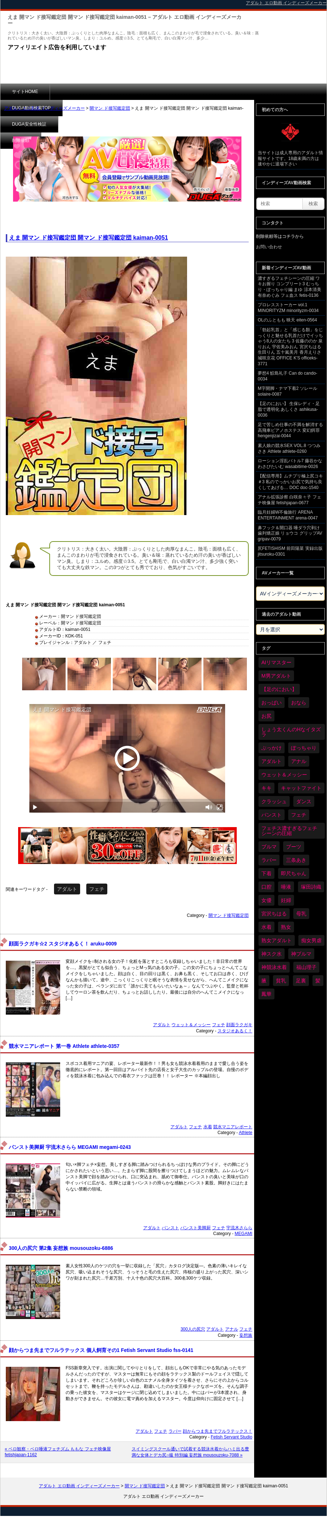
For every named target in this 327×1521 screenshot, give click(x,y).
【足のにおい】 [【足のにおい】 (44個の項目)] (279, 689)
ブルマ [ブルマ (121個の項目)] (269, 847)
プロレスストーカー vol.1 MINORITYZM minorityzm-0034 (288, 307)
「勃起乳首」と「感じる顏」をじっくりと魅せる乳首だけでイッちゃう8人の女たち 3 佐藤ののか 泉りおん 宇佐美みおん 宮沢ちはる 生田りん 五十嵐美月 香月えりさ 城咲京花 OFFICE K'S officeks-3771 (290, 346)
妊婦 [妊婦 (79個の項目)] (286, 900)
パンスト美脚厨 (195, 1227)
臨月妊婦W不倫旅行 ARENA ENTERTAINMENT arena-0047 (288, 515)
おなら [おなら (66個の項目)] (298, 702)
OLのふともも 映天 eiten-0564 (287, 320)
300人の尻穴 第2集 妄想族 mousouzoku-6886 (61, 1248)
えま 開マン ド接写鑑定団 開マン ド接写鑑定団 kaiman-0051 (88, 238)
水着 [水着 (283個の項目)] (266, 927)
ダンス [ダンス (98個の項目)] (303, 801)
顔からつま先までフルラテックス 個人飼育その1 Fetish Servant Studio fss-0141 (101, 1350)
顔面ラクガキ (239, 1024)
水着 (207, 1126)
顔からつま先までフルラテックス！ (217, 1431)
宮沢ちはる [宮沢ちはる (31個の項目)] (274, 914)
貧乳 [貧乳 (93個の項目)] (281, 980)
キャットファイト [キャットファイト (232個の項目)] (301, 788)
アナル (231, 1329)
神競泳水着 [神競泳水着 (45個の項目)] (274, 967)
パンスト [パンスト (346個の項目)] (271, 815)
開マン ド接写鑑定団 (110, 108)
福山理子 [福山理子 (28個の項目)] (306, 967)
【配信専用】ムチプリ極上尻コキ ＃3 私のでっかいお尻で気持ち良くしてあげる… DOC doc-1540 (290, 481)
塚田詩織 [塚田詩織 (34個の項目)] (311, 887)
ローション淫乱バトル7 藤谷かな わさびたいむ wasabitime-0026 (290, 463)
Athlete (245, 1132)
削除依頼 (190, 91)
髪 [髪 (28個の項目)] (317, 980)
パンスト (170, 1227)
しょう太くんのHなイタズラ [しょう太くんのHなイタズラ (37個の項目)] (291, 731)
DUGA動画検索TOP (81, 91)
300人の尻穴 (193, 1329)
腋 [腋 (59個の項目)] (263, 980)
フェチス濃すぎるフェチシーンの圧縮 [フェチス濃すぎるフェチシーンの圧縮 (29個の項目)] (289, 830)
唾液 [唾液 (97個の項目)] (286, 887)
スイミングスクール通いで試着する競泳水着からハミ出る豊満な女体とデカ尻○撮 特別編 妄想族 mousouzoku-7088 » (190, 1452)
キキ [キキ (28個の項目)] (266, 788)
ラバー (175, 1431)
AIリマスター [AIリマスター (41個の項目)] (276, 662)
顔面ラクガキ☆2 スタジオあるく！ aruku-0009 (63, 944)
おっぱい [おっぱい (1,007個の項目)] (271, 702)
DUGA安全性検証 (141, 91)
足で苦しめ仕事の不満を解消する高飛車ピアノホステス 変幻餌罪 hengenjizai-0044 (290, 430)
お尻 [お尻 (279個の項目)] (266, 716)
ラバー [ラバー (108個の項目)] (269, 860)
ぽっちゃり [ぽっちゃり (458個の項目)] (303, 748)
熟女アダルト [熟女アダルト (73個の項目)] (276, 940)
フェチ (96, 889)
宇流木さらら (239, 1227)
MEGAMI (243, 1233)
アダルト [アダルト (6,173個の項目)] (271, 761)
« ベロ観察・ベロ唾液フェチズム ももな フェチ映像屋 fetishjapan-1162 (58, 1451)
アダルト (67, 889)
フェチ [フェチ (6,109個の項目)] (298, 815)
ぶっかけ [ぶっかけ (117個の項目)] (271, 748)
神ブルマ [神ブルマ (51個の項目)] (301, 954)
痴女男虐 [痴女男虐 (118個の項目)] (311, 940)
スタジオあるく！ (235, 1030)
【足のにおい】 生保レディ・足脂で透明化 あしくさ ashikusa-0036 (289, 409)
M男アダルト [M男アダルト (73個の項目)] (276, 676)
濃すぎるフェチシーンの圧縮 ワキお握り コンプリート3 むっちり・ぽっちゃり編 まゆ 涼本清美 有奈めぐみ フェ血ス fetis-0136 (289, 287)
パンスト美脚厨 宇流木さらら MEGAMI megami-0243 (70, 1147)
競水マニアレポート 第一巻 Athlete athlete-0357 (64, 1046)
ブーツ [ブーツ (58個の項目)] (293, 847)
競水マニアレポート (232, 1126)
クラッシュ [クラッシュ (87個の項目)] (274, 801)
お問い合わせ (269, 246)
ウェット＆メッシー (191, 1024)
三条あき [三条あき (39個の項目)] (296, 860)
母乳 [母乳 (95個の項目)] (301, 914)
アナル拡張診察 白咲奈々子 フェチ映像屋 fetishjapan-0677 (289, 499)
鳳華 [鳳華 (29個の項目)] (266, 994)
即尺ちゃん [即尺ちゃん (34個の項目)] (293, 873)
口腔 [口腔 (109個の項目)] (266, 887)
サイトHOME (25, 91)
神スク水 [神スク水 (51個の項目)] (271, 954)
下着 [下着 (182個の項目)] (266, 873)
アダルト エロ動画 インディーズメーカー (44, 108)
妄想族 (245, 1335)
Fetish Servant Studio (231, 1437)
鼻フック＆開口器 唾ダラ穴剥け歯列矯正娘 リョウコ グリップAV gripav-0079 (290, 533)
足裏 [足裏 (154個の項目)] (301, 980)
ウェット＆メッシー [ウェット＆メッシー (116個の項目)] (284, 775)
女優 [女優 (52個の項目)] (266, 900)
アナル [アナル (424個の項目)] (298, 761)
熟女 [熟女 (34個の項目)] (286, 927)
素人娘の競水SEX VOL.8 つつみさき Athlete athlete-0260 (289, 448)
